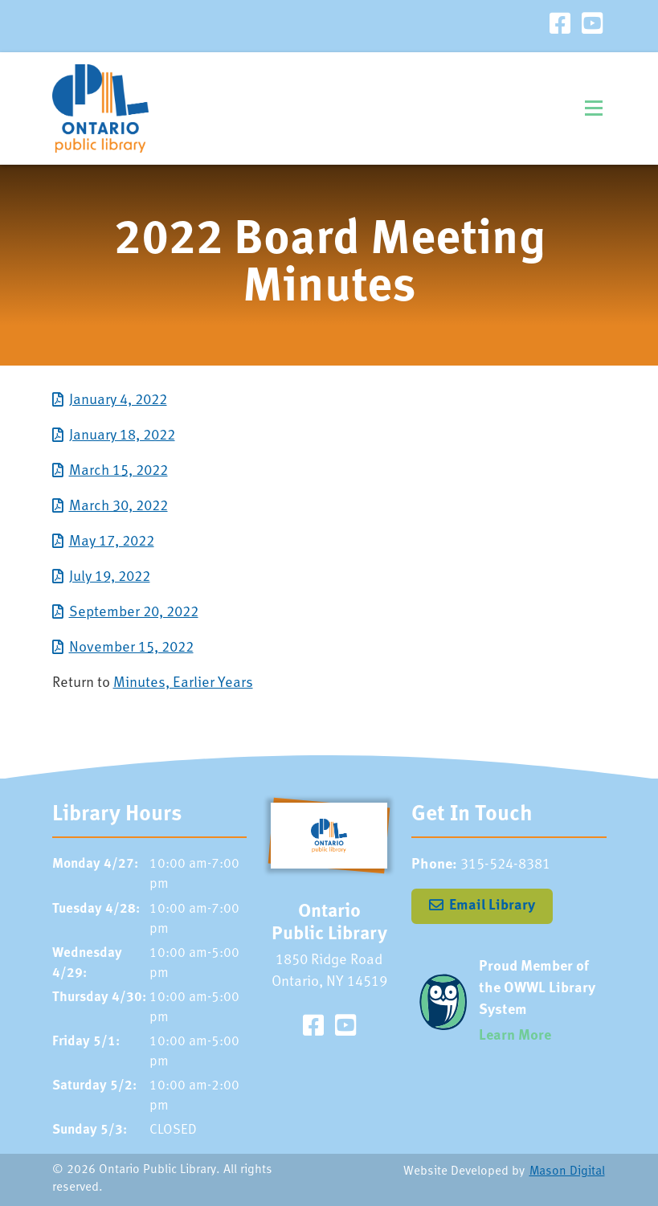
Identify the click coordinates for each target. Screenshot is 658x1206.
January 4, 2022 (118, 400)
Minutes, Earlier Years (183, 683)
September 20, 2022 (133, 612)
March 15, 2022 (118, 471)
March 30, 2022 (118, 506)
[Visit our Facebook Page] (560, 26)
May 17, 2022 (111, 542)
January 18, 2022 (122, 436)
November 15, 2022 (131, 648)
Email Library (492, 906)
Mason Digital (567, 1172)
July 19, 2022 (109, 577)
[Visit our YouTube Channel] (592, 26)
